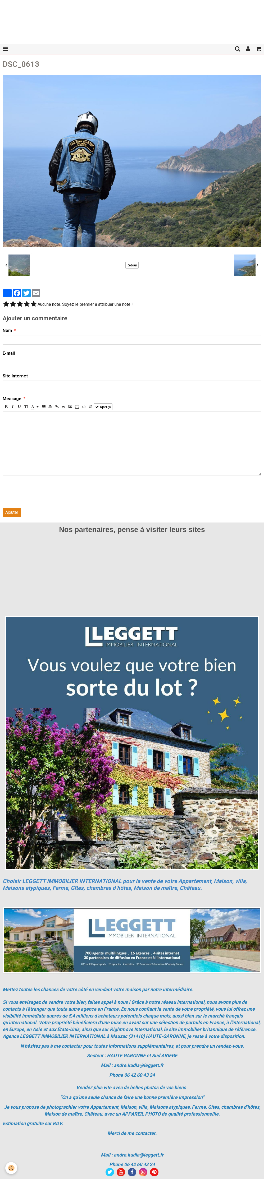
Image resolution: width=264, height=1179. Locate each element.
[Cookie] (11, 1168)
